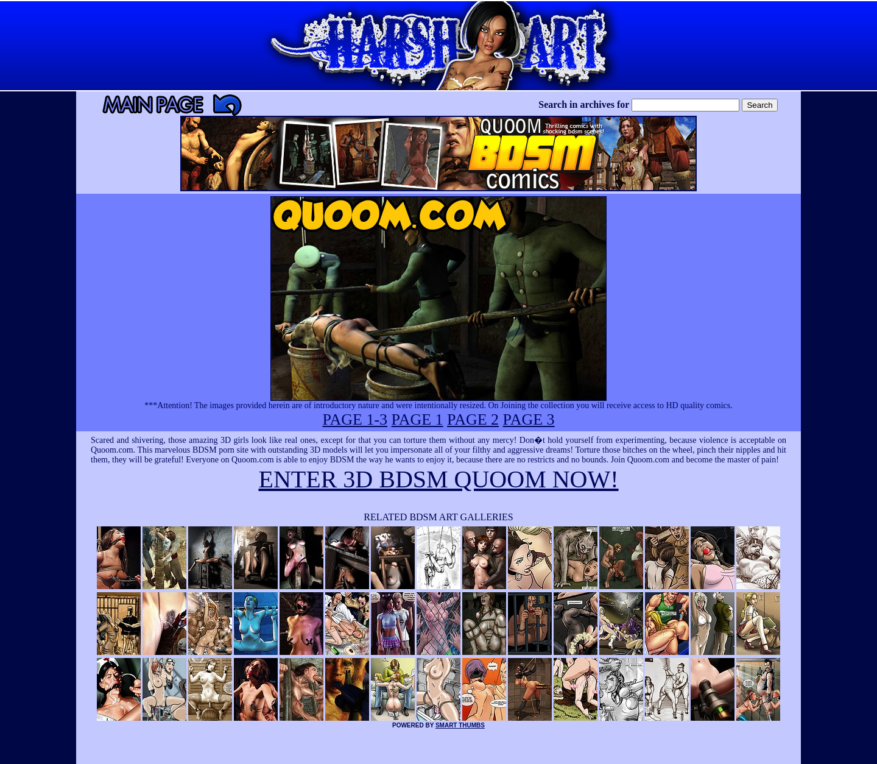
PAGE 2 (473, 419)
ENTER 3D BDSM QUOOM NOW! (438, 479)
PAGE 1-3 (354, 419)
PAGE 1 (417, 419)
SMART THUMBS (460, 725)
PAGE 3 (529, 419)
